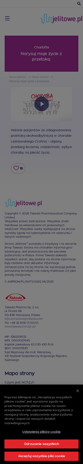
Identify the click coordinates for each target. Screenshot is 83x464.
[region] (41, 424)
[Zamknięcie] (78, 391)
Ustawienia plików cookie (41, 431)
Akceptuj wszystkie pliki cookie (41, 456)
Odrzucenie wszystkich (41, 444)
